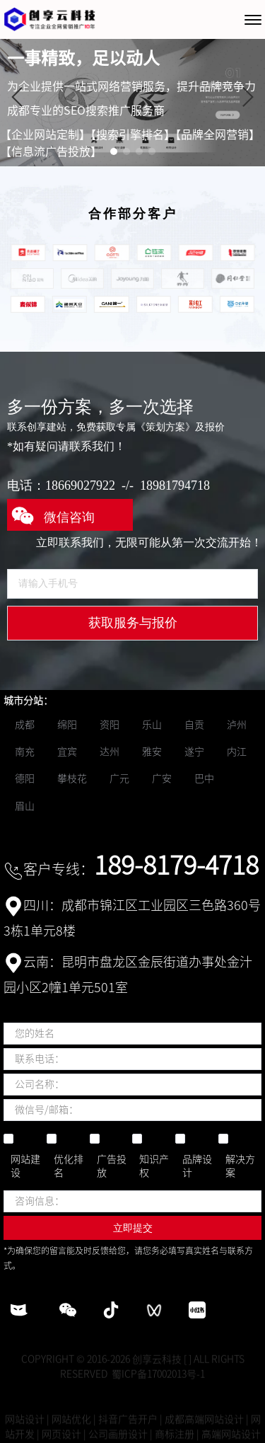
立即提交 (133, 1228)
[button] (17, 97)
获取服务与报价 (132, 623)
